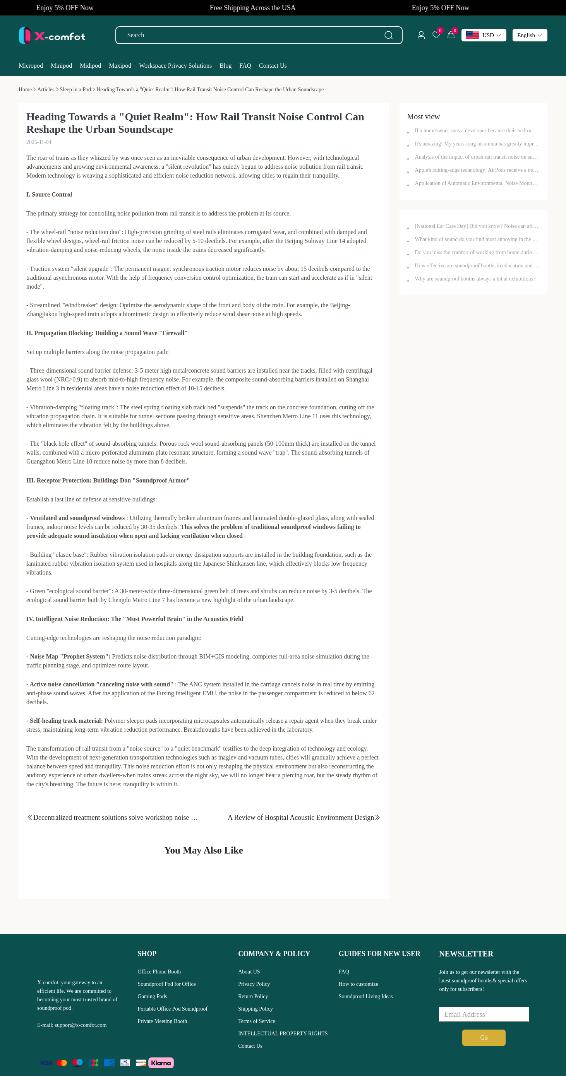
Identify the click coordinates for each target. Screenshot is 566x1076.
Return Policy (253, 996)
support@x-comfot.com (81, 1025)
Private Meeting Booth (162, 1021)
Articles (45, 89)
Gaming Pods (152, 996)
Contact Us (250, 1046)
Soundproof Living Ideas (366, 996)
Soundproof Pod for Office (167, 984)
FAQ (344, 972)
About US (249, 972)
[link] (25, 89)
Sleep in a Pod (75, 89)
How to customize (358, 984)
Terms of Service (256, 1021)
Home (25, 89)
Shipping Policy (255, 1009)
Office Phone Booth (159, 972)
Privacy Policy (254, 984)
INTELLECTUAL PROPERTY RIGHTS (283, 1034)
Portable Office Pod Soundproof (173, 1009)
